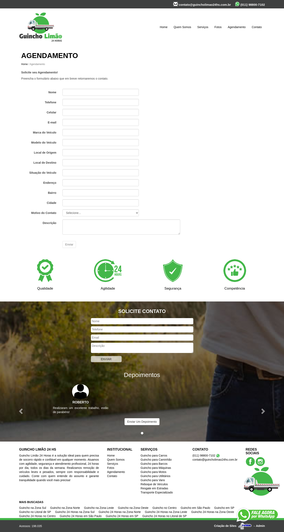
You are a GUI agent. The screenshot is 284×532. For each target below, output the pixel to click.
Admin (260, 525)
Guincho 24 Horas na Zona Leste (166, 512)
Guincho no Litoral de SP (35, 512)
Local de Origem (45, 152)
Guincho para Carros (154, 455)
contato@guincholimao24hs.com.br (202, 4)
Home (163, 27)
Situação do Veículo (42, 172)
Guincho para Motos (153, 472)
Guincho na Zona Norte (65, 507)
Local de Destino (44, 162)
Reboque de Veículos (154, 484)
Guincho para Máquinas (156, 467)
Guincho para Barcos (154, 463)
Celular (51, 112)
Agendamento (237, 27)
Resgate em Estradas (154, 488)
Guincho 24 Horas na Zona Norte (119, 512)
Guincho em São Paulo (195, 507)
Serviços (202, 27)
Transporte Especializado (157, 492)
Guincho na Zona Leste (99, 507)
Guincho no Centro (165, 507)
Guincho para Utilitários (156, 476)
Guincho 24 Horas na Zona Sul (74, 512)
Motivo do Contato (43, 213)
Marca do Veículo (44, 132)
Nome (52, 92)
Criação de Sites (225, 525)
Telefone (51, 102)
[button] (21, 411)
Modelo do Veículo (43, 142)
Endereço (49, 182)
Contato (257, 27)
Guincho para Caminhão (156, 459)
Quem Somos (182, 27)
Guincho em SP (224, 507)
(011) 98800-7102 (250, 4)
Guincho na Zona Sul (32, 507)
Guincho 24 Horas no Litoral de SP (164, 516)
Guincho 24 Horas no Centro (37, 516)
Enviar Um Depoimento (142, 421)
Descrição (49, 223)
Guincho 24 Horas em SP (122, 516)
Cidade (51, 202)
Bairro (52, 192)
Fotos (218, 27)
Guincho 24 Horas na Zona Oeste (212, 512)
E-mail (52, 122)
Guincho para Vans (153, 480)
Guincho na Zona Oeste (133, 507)
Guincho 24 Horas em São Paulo (81, 516)
